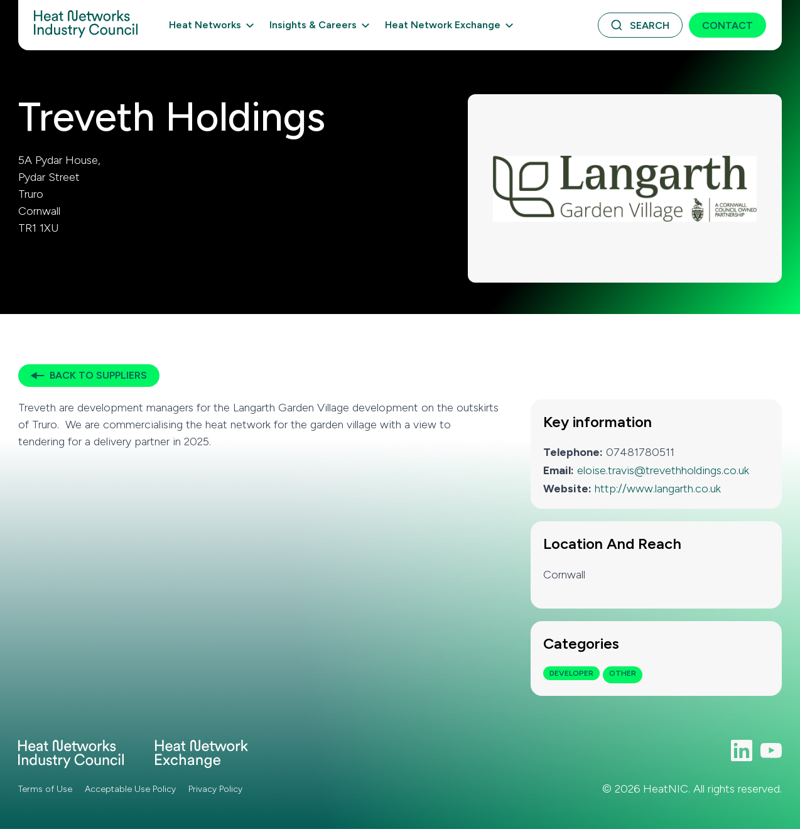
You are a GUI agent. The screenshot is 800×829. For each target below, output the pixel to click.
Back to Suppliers (98, 375)
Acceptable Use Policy (130, 789)
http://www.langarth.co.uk (658, 489)
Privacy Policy (215, 789)
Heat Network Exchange (442, 25)
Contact (727, 25)
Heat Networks (205, 25)
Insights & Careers (313, 25)
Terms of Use (45, 789)
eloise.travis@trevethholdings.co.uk (663, 470)
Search (649, 25)
